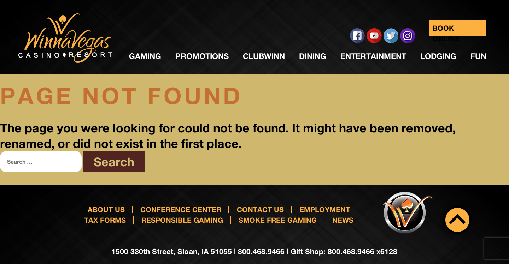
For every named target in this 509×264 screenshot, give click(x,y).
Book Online (446, 30)
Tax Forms (105, 220)
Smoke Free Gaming (278, 220)
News (342, 220)
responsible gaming (182, 220)
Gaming (145, 56)
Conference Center (180, 209)
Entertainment (373, 56)
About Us (106, 209)
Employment (324, 209)
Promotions (202, 56)
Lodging (438, 56)
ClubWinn (264, 56)
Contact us (260, 209)
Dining (312, 56)
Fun (478, 56)
